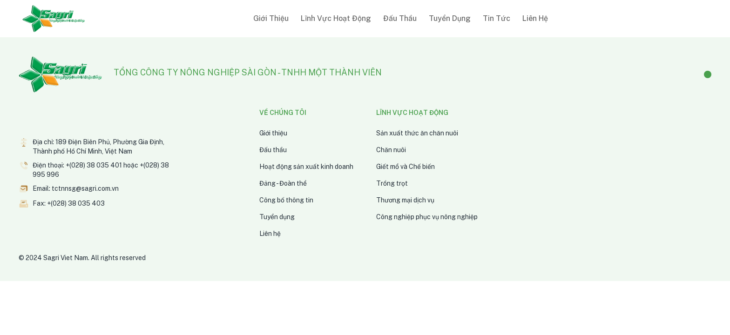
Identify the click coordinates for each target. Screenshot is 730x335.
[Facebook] (707, 74)
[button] (269, 18)
